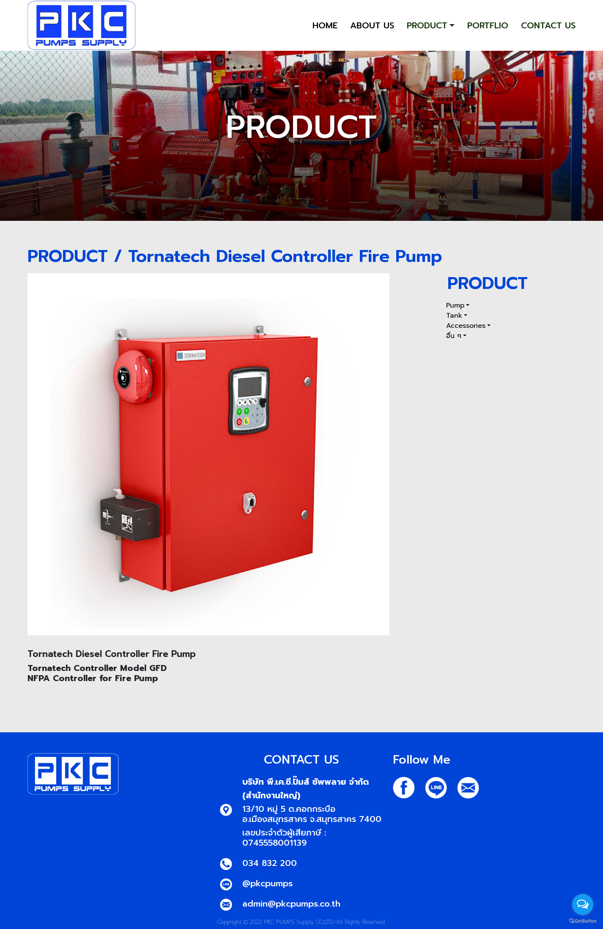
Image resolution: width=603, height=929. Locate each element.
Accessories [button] (465, 326)
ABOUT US (372, 25)
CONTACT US (548, 25)
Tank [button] (454, 316)
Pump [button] (455, 305)
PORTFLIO (487, 25)
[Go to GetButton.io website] (582, 920)
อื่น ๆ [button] (453, 336)
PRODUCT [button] (427, 25)
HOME (324, 25)
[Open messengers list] (582, 904)
